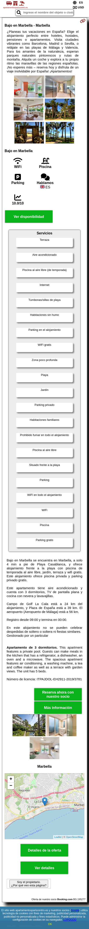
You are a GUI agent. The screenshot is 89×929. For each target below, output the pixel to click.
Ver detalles (44, 868)
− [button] (10, 786)
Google (75, 910)
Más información (58, 708)
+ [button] (10, 779)
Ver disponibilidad (29, 217)
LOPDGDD (69, 919)
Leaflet (58, 837)
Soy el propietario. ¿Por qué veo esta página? (28, 883)
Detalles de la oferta (44, 850)
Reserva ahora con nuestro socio (58, 694)
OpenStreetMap (74, 837)
